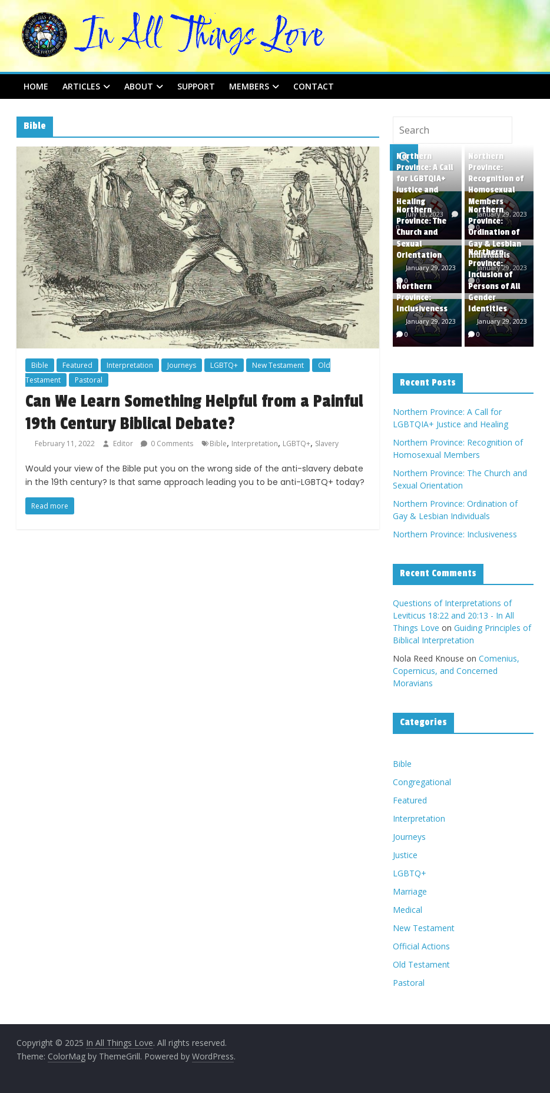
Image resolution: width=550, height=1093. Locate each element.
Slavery (327, 443)
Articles (81, 86)
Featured (77, 365)
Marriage (410, 891)
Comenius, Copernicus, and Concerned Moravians (456, 671)
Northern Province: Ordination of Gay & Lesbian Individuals (494, 232)
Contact (313, 86)
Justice (405, 855)
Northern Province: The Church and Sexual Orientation (421, 232)
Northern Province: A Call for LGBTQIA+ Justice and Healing (424, 179)
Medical (407, 909)
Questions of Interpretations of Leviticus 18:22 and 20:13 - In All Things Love (453, 615)
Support (196, 86)
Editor (124, 443)
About (138, 86)
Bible (39, 365)
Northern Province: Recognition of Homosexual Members (496, 179)
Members (249, 86)
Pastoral (88, 380)
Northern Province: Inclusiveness (422, 297)
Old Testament (421, 964)
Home (36, 86)
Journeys (181, 365)
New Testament (278, 365)
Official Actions (421, 946)
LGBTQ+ (224, 365)
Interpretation (130, 365)
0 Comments (167, 443)
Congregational (422, 782)
